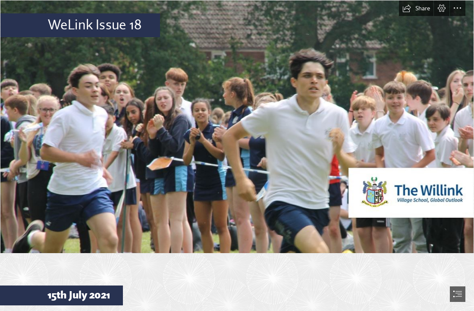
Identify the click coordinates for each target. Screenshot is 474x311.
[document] (237, 155)
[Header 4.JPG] (237, 127)
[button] (416, 8)
